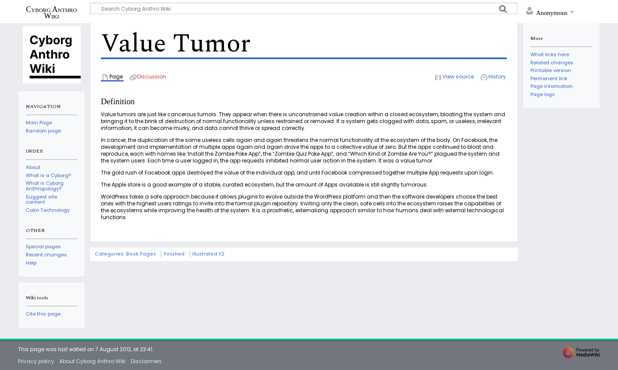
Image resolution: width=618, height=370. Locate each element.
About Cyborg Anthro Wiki (92, 361)
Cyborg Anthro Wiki (51, 12)
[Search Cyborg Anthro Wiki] (304, 8)
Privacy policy (36, 361)
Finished (174, 254)
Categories (109, 254)
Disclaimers (146, 361)
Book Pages (141, 254)
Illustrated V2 (208, 254)
